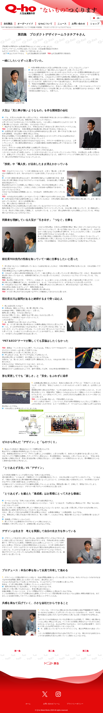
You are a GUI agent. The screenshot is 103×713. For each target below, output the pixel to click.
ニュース (62, 23)
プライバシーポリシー (75, 704)
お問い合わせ (78, 23)
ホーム (28, 704)
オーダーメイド (25, 23)
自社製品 (8, 23)
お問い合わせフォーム (51, 704)
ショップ (94, 23)
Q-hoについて (45, 23)
